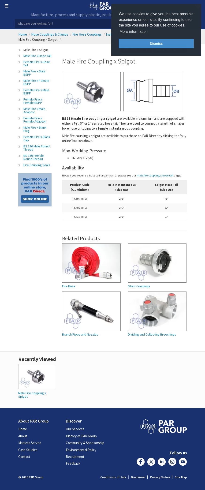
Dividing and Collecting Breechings (152, 334)
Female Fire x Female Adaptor (34, 119)
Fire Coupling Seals (36, 165)
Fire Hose (68, 286)
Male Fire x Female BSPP (36, 82)
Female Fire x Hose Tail (36, 63)
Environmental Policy (81, 450)
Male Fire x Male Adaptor (34, 110)
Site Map (181, 477)
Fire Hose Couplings (87, 34)
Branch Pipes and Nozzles (80, 334)
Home (22, 34)
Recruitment (75, 456)
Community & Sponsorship (85, 443)
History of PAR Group (81, 436)
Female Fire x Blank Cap (36, 138)
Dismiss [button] (156, 43)
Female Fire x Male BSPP (36, 91)
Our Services (75, 429)
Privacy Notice (160, 477)
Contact (24, 456)
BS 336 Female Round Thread (33, 157)
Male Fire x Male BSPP (34, 73)
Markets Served (29, 443)
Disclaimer (138, 477)
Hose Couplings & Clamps (49, 34)
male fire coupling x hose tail (155, 175)
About (22, 436)
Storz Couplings (139, 286)
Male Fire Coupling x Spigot (32, 395)
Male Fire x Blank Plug (34, 129)
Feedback (73, 463)
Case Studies (27, 450)
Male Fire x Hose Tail (37, 56)
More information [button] (133, 32)
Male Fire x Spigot (35, 50)
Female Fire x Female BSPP (32, 101)
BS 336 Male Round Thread (36, 148)
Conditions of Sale (113, 477)
